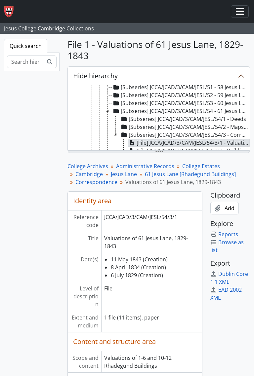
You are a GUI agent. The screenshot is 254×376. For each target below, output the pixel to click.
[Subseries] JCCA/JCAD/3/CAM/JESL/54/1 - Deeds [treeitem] (183, 119)
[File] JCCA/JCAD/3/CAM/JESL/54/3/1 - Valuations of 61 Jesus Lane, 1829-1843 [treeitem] (189, 143)
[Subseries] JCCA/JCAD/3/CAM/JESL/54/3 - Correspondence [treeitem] (184, 135)
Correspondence (96, 182)
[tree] (159, 118)
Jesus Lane (124, 174)
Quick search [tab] (26, 46)
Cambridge (89, 174)
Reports (224, 234)
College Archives (87, 166)
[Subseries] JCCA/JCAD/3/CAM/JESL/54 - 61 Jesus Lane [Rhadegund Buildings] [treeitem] (180, 111)
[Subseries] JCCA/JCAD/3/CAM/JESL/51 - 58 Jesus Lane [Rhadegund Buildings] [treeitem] (180, 87)
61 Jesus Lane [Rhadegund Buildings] (190, 174)
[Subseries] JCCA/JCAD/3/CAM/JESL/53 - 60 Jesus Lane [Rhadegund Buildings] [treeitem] (180, 103)
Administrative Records (145, 166)
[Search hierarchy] (25, 62)
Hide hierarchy (95, 75)
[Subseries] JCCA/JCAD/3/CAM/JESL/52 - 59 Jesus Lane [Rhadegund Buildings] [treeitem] (180, 95)
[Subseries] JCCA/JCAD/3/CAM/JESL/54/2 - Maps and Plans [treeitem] (184, 127)
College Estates (201, 166)
